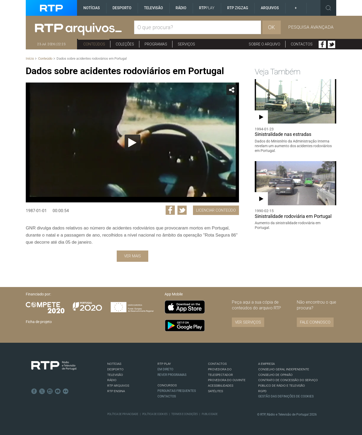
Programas (156, 44)
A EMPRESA (266, 364)
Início (30, 58)
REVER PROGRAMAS (171, 375)
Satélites (215, 391)
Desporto (122, 8)
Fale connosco (315, 322)
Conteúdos (94, 44)
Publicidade (210, 414)
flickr (66, 391)
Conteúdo (45, 58)
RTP (207, 8)
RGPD (262, 391)
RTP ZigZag (237, 8)
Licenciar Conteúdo (216, 210)
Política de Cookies (154, 414)
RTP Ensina (116, 391)
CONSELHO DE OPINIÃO (275, 375)
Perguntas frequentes (176, 391)
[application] (132, 142)
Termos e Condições (184, 414)
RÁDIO (111, 380)
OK (271, 27)
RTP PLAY (164, 364)
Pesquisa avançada (311, 27)
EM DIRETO (165, 369)
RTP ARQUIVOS (118, 385)
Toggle (328, 8)
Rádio (181, 8)
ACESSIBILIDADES (220, 385)
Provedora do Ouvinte (227, 380)
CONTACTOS (217, 364)
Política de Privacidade (122, 414)
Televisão (153, 8)
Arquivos (270, 8)
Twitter (331, 44)
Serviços (186, 44)
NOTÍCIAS (114, 364)
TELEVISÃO (115, 375)
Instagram (50, 391)
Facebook (322, 44)
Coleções (125, 44)
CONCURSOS (167, 385)
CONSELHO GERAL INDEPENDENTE (283, 369)
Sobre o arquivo (264, 44)
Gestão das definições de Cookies (286, 396)
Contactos (302, 44)
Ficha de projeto (39, 322)
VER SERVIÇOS (248, 322)
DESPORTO (115, 369)
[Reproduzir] (132, 142)
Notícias (91, 8)
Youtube (58, 391)
